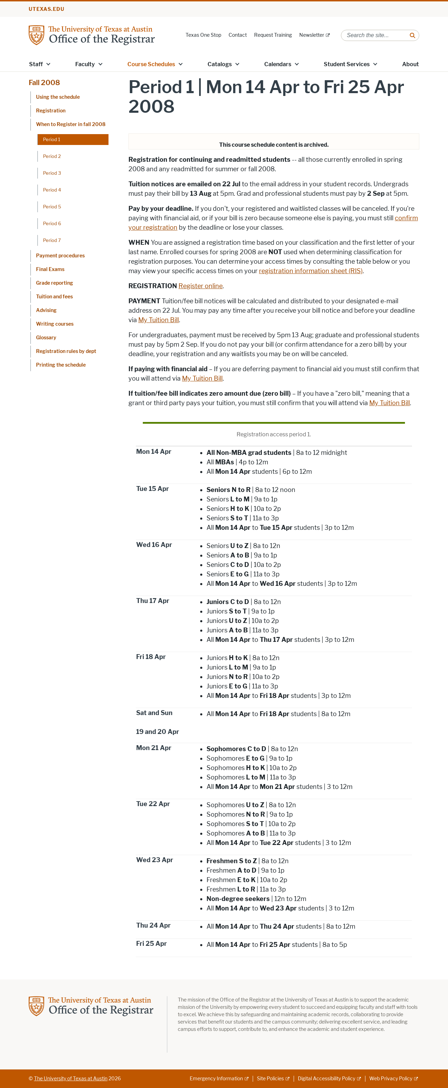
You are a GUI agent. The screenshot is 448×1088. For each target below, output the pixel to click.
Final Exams (50, 269)
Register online (200, 286)
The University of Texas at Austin (70, 1079)
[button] (48, 64)
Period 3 (52, 173)
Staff (36, 64)
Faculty (85, 64)
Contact (238, 35)
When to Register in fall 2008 (70, 124)
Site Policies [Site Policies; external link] (270, 1079)
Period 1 (51, 139)
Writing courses (55, 324)
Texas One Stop (203, 35)
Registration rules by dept (66, 351)
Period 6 (52, 223)
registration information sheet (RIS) (311, 271)
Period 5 (52, 206)
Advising (46, 310)
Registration (50, 111)
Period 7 (52, 240)
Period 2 (52, 156)
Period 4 (52, 190)
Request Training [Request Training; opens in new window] (273, 35)
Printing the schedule (61, 365)
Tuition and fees (54, 297)
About (410, 64)
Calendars (277, 64)
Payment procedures (60, 256)
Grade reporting (54, 283)
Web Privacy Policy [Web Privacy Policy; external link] (390, 1079)
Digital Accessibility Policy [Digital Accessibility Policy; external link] (326, 1079)
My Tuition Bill (158, 320)
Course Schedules (151, 64)
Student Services (347, 64)
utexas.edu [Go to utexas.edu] (46, 9)
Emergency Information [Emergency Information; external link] (216, 1079)
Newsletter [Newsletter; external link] (311, 35)
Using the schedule (58, 97)
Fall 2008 (44, 82)
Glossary (46, 338)
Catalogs (220, 64)
